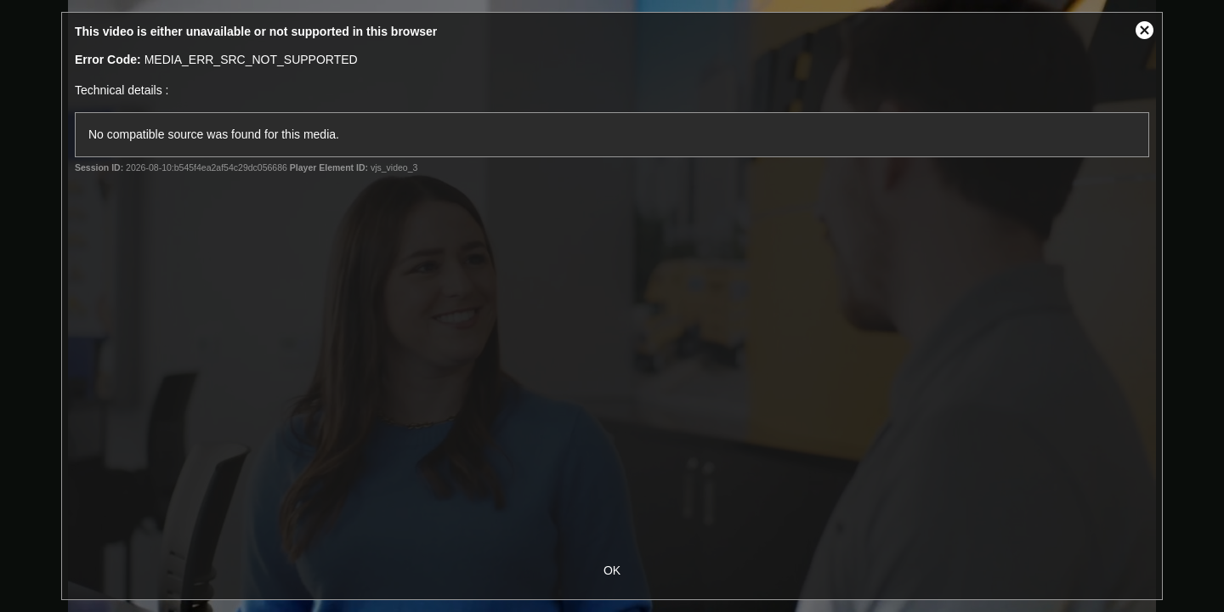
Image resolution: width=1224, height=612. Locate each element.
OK (612, 570)
